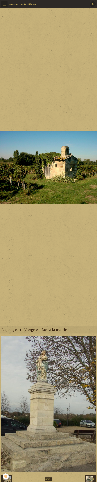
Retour (48, 479)
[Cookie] (6, 476)
